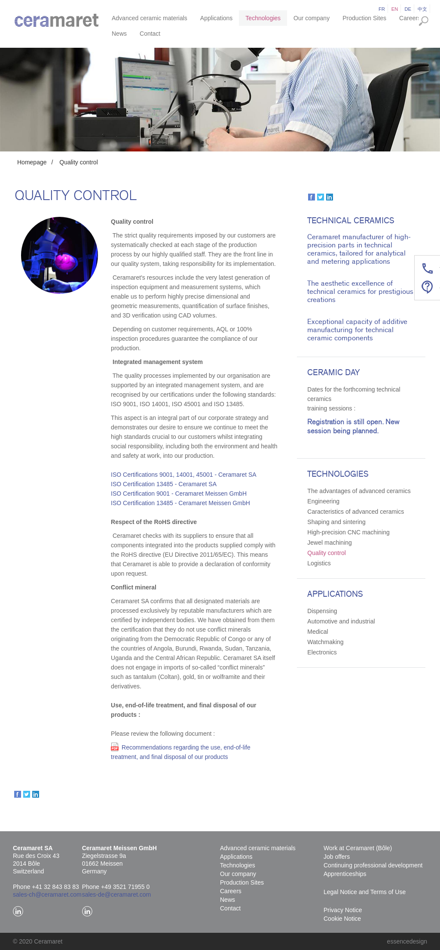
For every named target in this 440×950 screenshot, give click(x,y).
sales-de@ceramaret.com (116, 894)
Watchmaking (325, 641)
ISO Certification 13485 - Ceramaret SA (164, 484)
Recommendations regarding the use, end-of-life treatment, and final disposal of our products (181, 752)
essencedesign (407, 941)
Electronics (321, 652)
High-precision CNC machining (348, 532)
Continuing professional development (373, 865)
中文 (422, 9)
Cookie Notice (342, 918)
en (394, 9)
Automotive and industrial (341, 621)
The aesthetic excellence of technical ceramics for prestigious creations (360, 291)
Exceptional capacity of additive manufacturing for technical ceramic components (357, 329)
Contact (150, 33)
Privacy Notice (343, 910)
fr (382, 9)
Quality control (78, 162)
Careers (410, 18)
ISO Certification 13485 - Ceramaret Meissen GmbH (180, 503)
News (119, 33)
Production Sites (364, 18)
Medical (317, 631)
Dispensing (322, 611)
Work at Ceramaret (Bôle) (358, 848)
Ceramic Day (333, 372)
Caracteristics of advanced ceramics (355, 511)
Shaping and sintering (336, 521)
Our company (311, 18)
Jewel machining (329, 542)
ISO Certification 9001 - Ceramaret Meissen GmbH (179, 493)
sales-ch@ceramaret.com (47, 894)
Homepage (32, 162)
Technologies (263, 18)
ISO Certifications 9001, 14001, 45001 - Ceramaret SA (184, 474)
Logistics (318, 563)
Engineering (323, 501)
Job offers (337, 856)
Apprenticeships (345, 873)
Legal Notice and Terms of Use (365, 891)
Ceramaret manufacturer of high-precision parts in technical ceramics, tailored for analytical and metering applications (359, 249)
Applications (216, 18)
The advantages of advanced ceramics (358, 490)
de (407, 9)
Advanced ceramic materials (149, 18)
